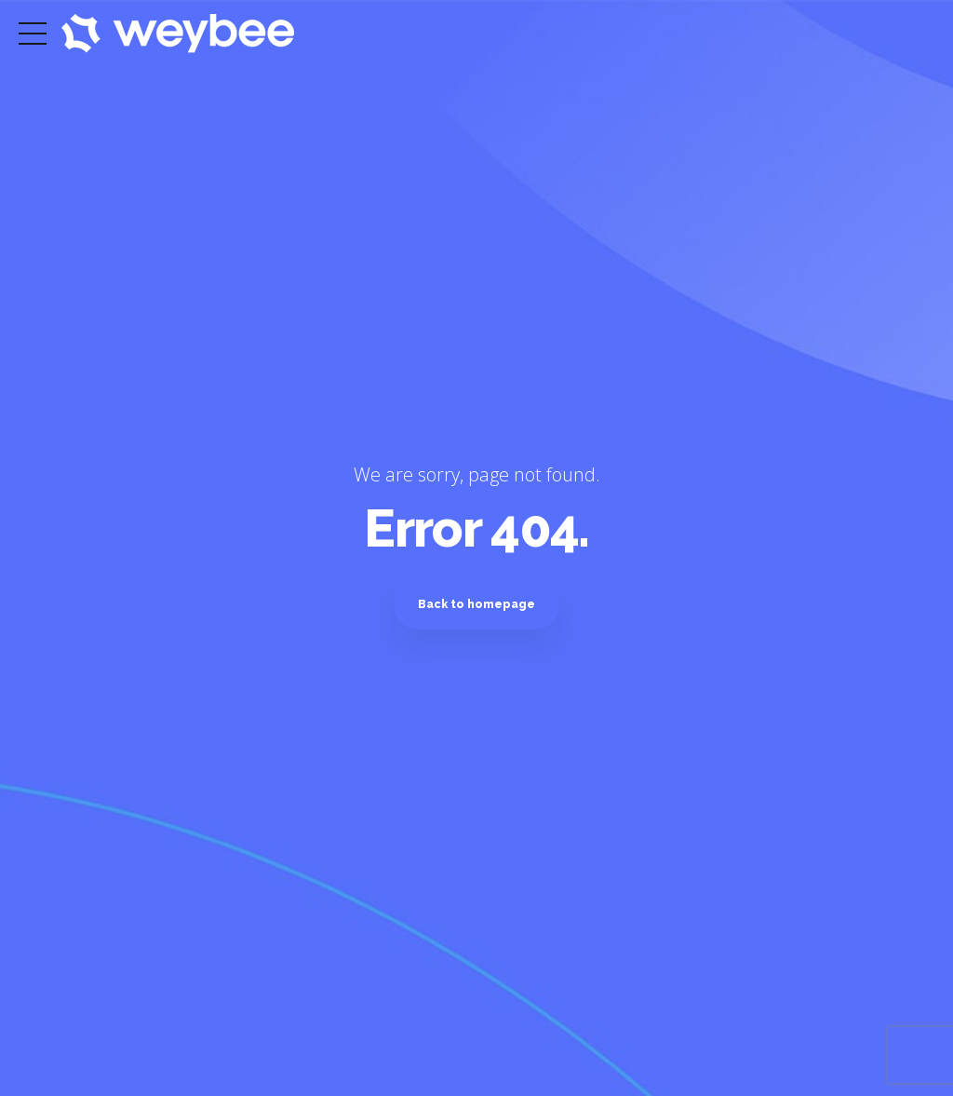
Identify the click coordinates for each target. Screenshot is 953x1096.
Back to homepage (476, 604)
